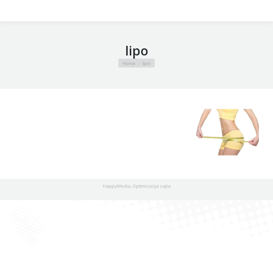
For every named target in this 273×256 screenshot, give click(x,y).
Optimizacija (146, 186)
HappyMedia (116, 186)
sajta (165, 186)
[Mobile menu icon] (11, 10)
